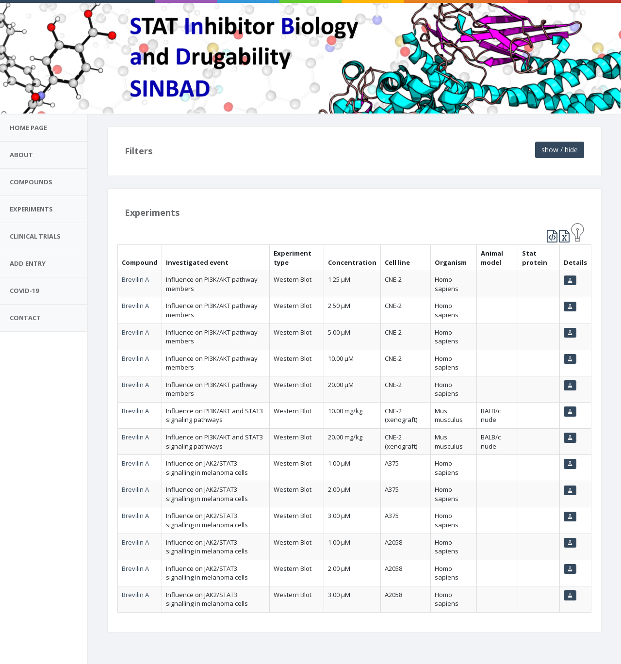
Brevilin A (135, 279)
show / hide (559, 149)
